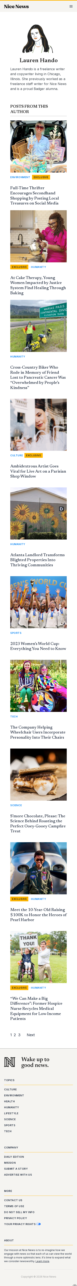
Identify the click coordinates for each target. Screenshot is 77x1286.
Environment (20, 177)
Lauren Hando (39, 61)
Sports (16, 632)
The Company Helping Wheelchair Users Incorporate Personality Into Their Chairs (38, 732)
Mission (10, 1162)
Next (31, 1035)
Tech (14, 716)
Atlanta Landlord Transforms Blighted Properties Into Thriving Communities (37, 560)
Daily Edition (14, 1156)
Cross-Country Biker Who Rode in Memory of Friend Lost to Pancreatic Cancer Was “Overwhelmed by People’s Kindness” (38, 378)
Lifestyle (11, 1113)
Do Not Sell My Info (19, 1212)
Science (16, 805)
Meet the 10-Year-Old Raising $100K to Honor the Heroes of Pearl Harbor (38, 915)
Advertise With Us (18, 1174)
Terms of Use (14, 1206)
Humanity (38, 267)
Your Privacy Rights (22, 1224)
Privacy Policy (15, 1218)
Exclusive (41, 177)
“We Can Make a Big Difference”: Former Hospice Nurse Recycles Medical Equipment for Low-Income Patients (36, 1009)
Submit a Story (16, 1168)
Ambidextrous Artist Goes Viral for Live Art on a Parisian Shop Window (38, 471)
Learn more (42, 1261)
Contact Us (13, 1200)
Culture (16, 455)
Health (9, 1101)
